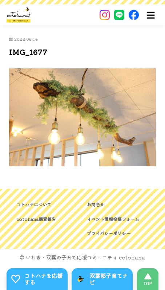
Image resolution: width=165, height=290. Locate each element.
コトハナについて (33, 204)
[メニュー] (150, 14)
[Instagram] (105, 15)
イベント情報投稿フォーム (113, 219)
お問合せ (95, 204)
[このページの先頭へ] (147, 279)
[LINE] (119, 15)
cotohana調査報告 (36, 219)
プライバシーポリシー (108, 233)
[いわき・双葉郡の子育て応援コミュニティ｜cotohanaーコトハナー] (19, 15)
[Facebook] (134, 15)
